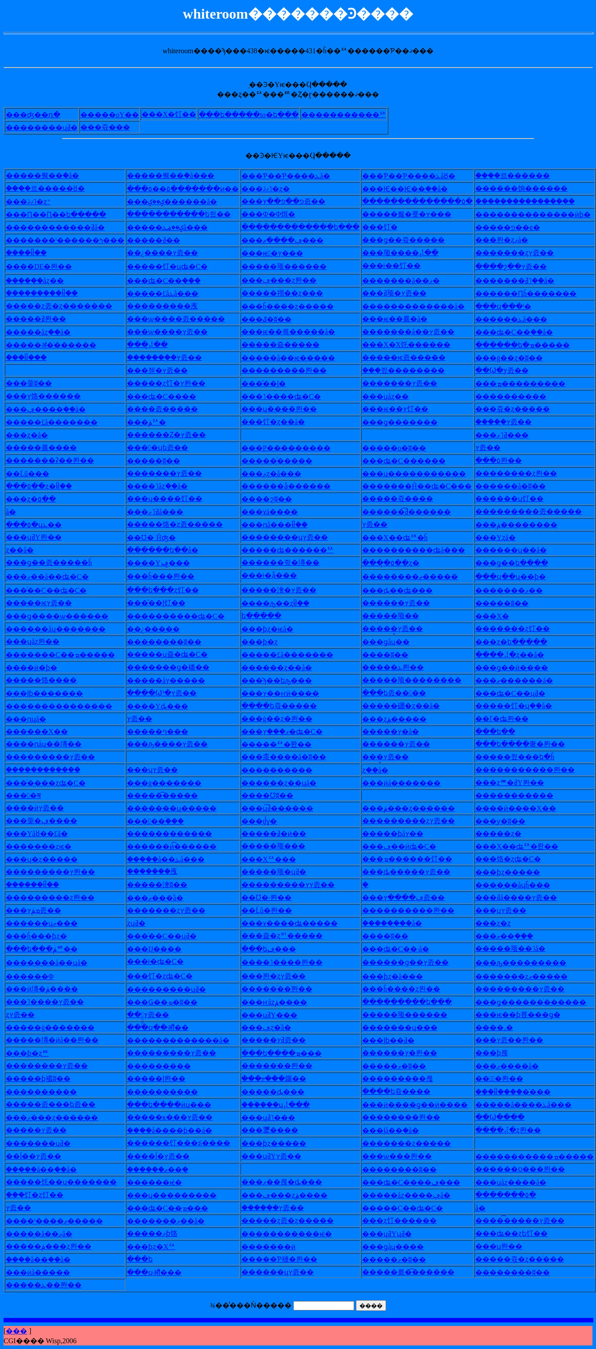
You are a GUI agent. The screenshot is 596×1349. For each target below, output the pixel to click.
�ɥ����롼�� (286, 409)
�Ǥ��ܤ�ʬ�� (169, 1002)
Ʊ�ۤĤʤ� (158, 537)
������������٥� (424, 201)
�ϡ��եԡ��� (284, 680)
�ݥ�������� (523, 525)
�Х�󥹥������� (499, 616)
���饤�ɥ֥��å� (520, 706)
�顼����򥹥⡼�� (407, 252)
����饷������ (528, 188)
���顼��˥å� (517, 948)
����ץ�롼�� (406, 1053)
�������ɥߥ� (173, 989)
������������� (66, 706)
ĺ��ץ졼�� (40, 1156)
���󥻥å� (480, 1208)
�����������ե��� (307, 227)
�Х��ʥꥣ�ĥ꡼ (402, 537)
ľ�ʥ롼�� (509, 718)
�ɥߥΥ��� (276, 1015)
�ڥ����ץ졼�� (410, 897)
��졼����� (169, 409)
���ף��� (164, 731)
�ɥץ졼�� (159, 769)
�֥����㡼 (158, 871)
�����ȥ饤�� (519, 628)
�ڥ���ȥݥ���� (292, 1195)
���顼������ (291, 266)
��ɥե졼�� (164, 447)
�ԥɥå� (33, 719)
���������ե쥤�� (186, 214)
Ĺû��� (34, 473)
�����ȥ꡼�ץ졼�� (521, 252)
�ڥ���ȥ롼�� (286, 280)
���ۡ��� (162, 821)
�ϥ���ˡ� (510, 306)
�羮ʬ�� (36, 383)
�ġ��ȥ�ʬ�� (516, 358)
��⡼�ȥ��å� (516, 655)
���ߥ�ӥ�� (281, 833)
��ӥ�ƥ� (38, 667)
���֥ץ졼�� (510, 422)
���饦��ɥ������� (68, 1182)
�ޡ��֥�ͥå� (162, 898)
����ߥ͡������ (413, 512)
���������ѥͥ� (294, 1234)
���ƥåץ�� (399, 833)
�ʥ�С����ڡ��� (418, 1182)
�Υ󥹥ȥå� (502, 537)
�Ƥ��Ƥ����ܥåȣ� (415, 176)
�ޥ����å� (514, 1066)
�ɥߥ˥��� (275, 1117)
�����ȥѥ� (45, 846)
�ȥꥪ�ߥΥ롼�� (516, 782)
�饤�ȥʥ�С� (167, 976)
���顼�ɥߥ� (281, 872)
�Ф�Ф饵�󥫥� (275, 214)
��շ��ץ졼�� (518, 266)
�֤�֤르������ (519, 175)
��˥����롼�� (289, 962)
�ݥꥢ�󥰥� (153, 422)
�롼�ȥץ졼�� (281, 976)
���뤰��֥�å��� (177, 175)
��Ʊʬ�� (274, 795)
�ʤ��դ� (40, 114)
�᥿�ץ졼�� (139, 718)
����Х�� (44, 731)
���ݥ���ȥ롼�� (55, 1246)
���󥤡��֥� (365, 884)
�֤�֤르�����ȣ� (51, 188)
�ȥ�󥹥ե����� (518, 642)
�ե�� (502, 731)
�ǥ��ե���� (518, 563)
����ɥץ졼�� (285, 1272)
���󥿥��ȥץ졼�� (20, 1014)
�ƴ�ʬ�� (507, 821)
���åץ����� (173, 680)
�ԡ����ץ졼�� (174, 744)
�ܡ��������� (527, 383)
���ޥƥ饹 (159, 1233)
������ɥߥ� (49, 127)
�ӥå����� (45, 1272)
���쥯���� (404, 498)
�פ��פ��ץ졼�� (290, 201)
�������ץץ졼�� (295, 884)
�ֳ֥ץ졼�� (155, 1014)
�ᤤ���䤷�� (280, 1078)
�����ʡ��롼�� (57, 460)
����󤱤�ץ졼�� (374, 524)
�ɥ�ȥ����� (49, 859)
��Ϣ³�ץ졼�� (169, 693)
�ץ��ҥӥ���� (287, 693)
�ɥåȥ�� (392, 396)
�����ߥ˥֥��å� (521, 280)
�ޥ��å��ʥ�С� (54, 576)
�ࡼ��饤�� (398, 265)
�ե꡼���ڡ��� (276, 949)
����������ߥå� (62, 227)
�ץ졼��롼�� (516, 1040)
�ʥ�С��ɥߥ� (517, 693)
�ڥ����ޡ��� (290, 240)
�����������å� (420, 306)
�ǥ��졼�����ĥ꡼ (56, 562)
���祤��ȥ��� (289, 293)
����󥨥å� (11, 512)
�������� (517, 396)
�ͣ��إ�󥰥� (271, 383)
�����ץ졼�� (406, 383)
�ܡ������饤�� (414, 859)
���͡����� (169, 795)
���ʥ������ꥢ (295, 550)
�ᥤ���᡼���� (32, 357)
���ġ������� (57, 1027)
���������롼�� (532, 769)
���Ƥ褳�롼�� (286, 1259)
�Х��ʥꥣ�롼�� (523, 846)
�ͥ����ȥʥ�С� (53, 783)
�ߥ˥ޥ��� (509, 435)
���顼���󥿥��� (280, 846)
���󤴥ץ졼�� (18, 1207)
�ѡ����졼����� (183, 319)
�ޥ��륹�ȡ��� (289, 1182)
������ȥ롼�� (523, 473)
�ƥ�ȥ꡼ (267, 642)
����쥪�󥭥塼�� (288, 562)
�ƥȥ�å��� (399, 976)
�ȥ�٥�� (38, 499)
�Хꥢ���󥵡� (276, 859)
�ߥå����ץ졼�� (523, 897)
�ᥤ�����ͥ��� (519, 1092)
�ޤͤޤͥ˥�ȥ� (273, 189)
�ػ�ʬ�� (274, 319)
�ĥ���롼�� (167, 576)
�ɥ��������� (179, 1195)
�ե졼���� (401, 693)
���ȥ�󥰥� (505, 833)
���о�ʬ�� (401, 448)
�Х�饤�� (176, 114)
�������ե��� (414, 1002)
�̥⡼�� (154, 344)
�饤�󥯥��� (387, 227)
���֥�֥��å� (398, 923)
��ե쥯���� (403, 1091)
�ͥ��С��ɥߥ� (169, 936)
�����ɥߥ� (45, 1143)
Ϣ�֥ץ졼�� (509, 370)
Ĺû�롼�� (274, 910)
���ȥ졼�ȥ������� (66, 306)
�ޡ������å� (521, 680)
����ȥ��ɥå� (286, 783)
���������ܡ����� (541, 1156)
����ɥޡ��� (49, 923)
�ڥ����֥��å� (53, 409)
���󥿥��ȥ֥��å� (375, 770)
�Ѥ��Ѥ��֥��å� (412, 189)
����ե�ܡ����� (529, 345)
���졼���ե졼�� (57, 1104)
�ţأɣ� (266, 821)
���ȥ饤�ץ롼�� (173, 383)
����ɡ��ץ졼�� (412, 962)
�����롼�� (284, 1065)
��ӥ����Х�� (522, 808)
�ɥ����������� (421, 473)
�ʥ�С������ (411, 461)
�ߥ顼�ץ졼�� (401, 293)
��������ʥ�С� (183, 616)
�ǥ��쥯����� (410, 240)
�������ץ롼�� (57, 872)
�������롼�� (291, 370)
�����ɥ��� (407, 1027)
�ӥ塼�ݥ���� (49, 989)
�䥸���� (277, 1130)
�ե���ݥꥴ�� (49, 949)
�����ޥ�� (516, 590)
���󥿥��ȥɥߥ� (136, 923)
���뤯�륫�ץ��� (413, 214)
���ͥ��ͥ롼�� (284, 989)
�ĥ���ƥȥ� (43, 936)
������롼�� (408, 1117)
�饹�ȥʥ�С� (515, 859)
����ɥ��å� (518, 550)
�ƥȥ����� (514, 872)
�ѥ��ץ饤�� (402, 409)
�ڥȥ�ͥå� (273, 1027)
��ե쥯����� (286, 706)
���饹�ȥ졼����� (182, 524)
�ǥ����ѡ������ (64, 616)
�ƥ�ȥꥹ (34, 1053)
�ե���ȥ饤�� (170, 590)
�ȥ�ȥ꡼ (500, 923)
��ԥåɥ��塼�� (51, 744)
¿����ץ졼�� (169, 252)
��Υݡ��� (165, 563)
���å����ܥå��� (530, 1104)
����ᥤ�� (38, 884)
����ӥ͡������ (179, 846)
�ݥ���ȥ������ (415, 808)
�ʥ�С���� (168, 396)
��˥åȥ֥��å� (164, 486)
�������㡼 (169, 306)
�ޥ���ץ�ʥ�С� (289, 731)
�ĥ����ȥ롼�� (408, 989)
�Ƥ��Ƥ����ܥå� (293, 176)
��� (16, 1331)
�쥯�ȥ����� (519, 409)
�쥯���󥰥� (112, 127)
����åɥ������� (63, 629)
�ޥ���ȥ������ (59, 1117)
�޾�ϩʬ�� (274, 499)
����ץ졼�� (403, 603)
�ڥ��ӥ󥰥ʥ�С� (406, 846)
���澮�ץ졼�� (286, 590)
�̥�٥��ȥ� (397, 563)
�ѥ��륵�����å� (295, 331)
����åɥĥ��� (519, 885)
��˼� (501, 1027)
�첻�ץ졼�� (164, 370)
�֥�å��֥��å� (44, 1259)
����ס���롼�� (527, 1169)
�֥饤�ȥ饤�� (40, 1195)
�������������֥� (531, 201)
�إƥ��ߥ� (395, 1040)
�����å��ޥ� (408, 280)
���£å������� (59, 422)
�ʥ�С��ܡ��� (174, 1208)
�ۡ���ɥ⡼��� (282, 1104)
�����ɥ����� (179, 808)
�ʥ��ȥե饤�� (518, 1233)
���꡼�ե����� (261, 615)
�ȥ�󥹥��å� (34, 435)
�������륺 (404, 1078)
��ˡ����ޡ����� (61, 1221)
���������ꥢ (351, 114)
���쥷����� (288, 344)
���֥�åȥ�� (41, 280)
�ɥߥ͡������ (284, 808)
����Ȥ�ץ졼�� (173, 434)
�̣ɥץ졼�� (507, 910)
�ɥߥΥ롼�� (41, 537)
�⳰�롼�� (506, 1078)
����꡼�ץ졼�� (488, 447)
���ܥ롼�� (400, 667)
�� (13, 114)
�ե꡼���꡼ (147, 1259)
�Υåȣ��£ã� (44, 833)
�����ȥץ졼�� (173, 910)
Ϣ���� (507, 1117)
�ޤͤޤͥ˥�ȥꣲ (35, 201)
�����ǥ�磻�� (175, 667)
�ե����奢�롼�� (527, 744)
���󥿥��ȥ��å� (20, 550)
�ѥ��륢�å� (401, 319)
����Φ (37, 976)
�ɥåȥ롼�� (39, 641)
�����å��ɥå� (53, 962)
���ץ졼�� (43, 1130)
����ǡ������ (293, 486)
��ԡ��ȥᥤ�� (282, 603)
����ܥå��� (518, 319)
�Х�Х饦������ (413, 344)
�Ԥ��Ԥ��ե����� (63, 214)
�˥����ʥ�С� (288, 396)
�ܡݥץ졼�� (40, 910)
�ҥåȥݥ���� (281, 1002)
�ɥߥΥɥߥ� (394, 1234)
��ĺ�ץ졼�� (165, 1156)
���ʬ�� (160, 461)
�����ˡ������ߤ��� (72, 240)
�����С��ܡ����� (67, 655)
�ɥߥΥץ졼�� (278, 1156)
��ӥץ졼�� (42, 808)
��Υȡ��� (164, 706)
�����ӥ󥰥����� (276, 1246)
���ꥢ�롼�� (284, 744)
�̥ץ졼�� (392, 757)
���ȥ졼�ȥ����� (295, 1220)
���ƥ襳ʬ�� (45, 1078)
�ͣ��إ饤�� (163, 603)
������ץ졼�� (54, 1065)
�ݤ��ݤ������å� (179, 201)
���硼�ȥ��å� (408, 706)
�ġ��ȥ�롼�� (284, 718)
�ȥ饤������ (406, 1220)
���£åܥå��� (169, 293)
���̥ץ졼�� (399, 628)
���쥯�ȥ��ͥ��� (526, 1259)
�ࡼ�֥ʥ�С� (162, 961)
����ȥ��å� (284, 667)
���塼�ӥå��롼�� (59, 1040)
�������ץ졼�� (57, 757)
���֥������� (49, 769)
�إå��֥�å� (397, 1130)
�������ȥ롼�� (57, 897)
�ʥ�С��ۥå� (402, 949)
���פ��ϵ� (514, 227)
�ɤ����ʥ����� (297, 923)
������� (166, 1066)
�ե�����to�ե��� (255, 114)
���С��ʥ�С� (409, 1208)
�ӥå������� (408, 783)
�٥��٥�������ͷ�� (190, 189)
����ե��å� (169, 550)
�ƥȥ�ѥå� (274, 629)
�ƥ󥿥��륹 (498, 1053)
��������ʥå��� (420, 550)
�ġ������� (171, 783)
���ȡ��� (280, 1092)
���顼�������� (419, 680)
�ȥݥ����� (401, 719)
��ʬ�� (392, 655)
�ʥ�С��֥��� (171, 280)
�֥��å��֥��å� (47, 1169)
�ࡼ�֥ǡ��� (276, 575)
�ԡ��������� (527, 962)
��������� (521, 795)
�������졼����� (535, 511)
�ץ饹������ (50, 396)
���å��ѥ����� (295, 358)
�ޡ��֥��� (511, 936)
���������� (176, 833)
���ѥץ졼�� (46, 603)
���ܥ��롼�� (51, 1285)
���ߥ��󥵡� (160, 240)
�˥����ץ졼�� (52, 1002)
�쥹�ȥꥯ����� (289, 935)
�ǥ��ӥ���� (518, 667)
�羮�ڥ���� (48, 820)
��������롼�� (415, 910)
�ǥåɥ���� (400, 1246)
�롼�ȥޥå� (508, 240)
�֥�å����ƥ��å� (175, 1130)
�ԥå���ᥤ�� (282, 525)
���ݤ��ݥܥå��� (174, 227)
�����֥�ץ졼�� (170, 357)
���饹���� (48, 680)
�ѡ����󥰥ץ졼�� (174, 331)
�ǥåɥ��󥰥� (393, 642)
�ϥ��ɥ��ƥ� (517, 576)
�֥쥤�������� (410, 370)
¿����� (160, 629)
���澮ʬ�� (164, 884)
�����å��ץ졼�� (415, 331)
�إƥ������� (51, 693)
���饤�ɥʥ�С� (174, 266)
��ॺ (30, 795)
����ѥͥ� (161, 1182)
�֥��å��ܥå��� (172, 859)
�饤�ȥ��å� (280, 422)
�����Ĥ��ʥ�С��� (424, 486)
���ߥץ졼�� (281, 1040)
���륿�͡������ (415, 1272)
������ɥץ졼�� (292, 537)
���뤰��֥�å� (49, 175)
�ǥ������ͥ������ (537, 1002)
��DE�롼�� (46, 266)
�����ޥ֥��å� (173, 1221)
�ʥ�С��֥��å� (521, 332)
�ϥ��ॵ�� (165, 1027)
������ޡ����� (417, 576)
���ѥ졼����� (411, 357)
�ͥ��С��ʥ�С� (53, 590)
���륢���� (48, 447)
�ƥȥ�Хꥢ (158, 1246)
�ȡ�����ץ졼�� (413, 872)
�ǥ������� (407, 422)
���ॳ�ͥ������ (58, 345)
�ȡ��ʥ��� (404, 590)
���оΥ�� (117, 114)
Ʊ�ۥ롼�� (274, 897)
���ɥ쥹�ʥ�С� (174, 654)
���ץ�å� (397, 731)
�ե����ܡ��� (289, 1053)
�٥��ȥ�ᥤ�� (46, 486)
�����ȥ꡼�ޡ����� (528, 976)
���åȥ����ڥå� (413, 1195)
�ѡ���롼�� (404, 1156)
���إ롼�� (163, 1078)
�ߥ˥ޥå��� (162, 512)
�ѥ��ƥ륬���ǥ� (524, 1014)
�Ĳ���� (161, 949)
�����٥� (512, 1195)
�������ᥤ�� (48, 293)
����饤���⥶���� (185, 1143)
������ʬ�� (171, 642)
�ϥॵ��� (161, 1272)
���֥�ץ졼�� (279, 1207)
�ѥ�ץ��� (279, 253)
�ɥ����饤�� (171, 498)
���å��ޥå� (46, 1234)
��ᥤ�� (32, 252)
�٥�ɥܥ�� (41, 525)
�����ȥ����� (413, 1143)
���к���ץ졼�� (177, 1117)
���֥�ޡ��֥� (163, 1169)
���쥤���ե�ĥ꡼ (521, 757)
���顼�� (397, 615)
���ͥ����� (284, 461)
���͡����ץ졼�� (526, 1220)
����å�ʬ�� (517, 486)
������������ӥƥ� (540, 214)
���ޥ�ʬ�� (401, 1066)
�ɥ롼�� (505, 1246)
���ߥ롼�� (43, 319)
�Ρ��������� (293, 448)
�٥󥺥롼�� (505, 460)
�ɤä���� (277, 512)
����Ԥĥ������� (532, 293)
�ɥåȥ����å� (517, 1182)
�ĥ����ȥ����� (295, 306)
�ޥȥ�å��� (278, 473)
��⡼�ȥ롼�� (515, 1130)
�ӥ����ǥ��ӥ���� (422, 1104)
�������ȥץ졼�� (415, 820)
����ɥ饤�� (516, 498)
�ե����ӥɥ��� (176, 1104)
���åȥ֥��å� (45, 332)
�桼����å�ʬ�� (291, 757)
